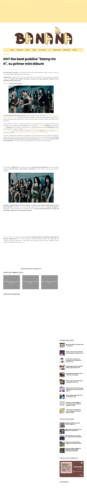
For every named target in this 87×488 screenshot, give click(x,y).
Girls (56, 131)
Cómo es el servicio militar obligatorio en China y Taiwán (73, 442)
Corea (74, 50)
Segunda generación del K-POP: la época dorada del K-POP (74, 367)
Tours (34, 50)
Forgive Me (41, 125)
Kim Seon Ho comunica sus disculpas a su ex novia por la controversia (73, 360)
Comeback (20, 50)
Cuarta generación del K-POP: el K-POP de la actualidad (74, 374)
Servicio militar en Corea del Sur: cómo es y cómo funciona (73, 436)
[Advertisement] (15, 13)
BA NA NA (6, 83)
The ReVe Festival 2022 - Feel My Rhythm (35, 129)
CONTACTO (24, 1)
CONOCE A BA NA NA (8, 1)
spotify (24, 242)
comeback (6, 54)
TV (49, 50)
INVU (4, 127)
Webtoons (66, 50)
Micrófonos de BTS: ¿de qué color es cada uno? (75, 345)
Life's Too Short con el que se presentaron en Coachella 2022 (31, 132)
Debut (28, 50)
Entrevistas (57, 50)
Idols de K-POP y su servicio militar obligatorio (72, 423)
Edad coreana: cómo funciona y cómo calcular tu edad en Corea (74, 352)
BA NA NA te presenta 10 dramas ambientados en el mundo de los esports (74, 389)
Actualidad (42, 50)
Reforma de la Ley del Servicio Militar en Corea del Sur (73, 430)
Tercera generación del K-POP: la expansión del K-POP (74, 381)
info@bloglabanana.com (70, 1)
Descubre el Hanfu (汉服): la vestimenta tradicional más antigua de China (73, 404)
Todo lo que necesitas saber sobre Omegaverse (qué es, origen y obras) (73, 411)
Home (12, 50)
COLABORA (17, 1)
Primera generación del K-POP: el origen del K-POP (74, 396)
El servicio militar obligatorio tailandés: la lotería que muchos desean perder (73, 450)
